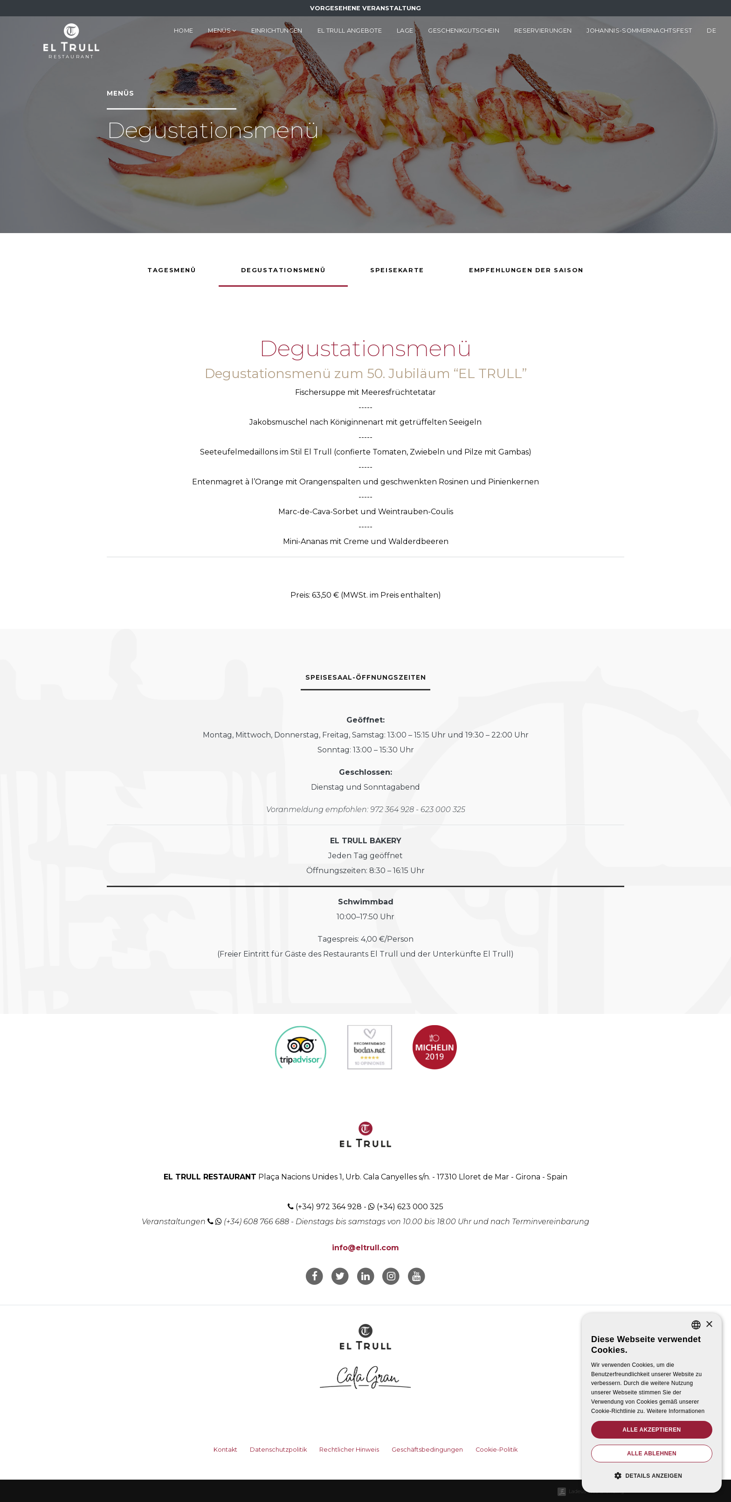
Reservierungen (543, 30)
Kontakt (225, 1449)
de (711, 30)
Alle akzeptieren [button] (651, 1429)
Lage (405, 30)
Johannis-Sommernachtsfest (639, 30)
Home (183, 30)
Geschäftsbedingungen (427, 1449)
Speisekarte (397, 270)
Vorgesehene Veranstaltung (365, 8)
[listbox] (696, 1325)
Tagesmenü (171, 270)
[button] (651, 1475)
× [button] (708, 1324)
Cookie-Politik (496, 1449)
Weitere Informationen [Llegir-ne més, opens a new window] (675, 1411)
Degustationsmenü (283, 270)
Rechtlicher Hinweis (349, 1449)
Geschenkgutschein (463, 30)
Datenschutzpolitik (278, 1449)
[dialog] (652, 1403)
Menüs (222, 30)
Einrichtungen (277, 30)
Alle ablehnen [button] (651, 1453)
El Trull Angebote (349, 30)
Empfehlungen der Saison (526, 270)
